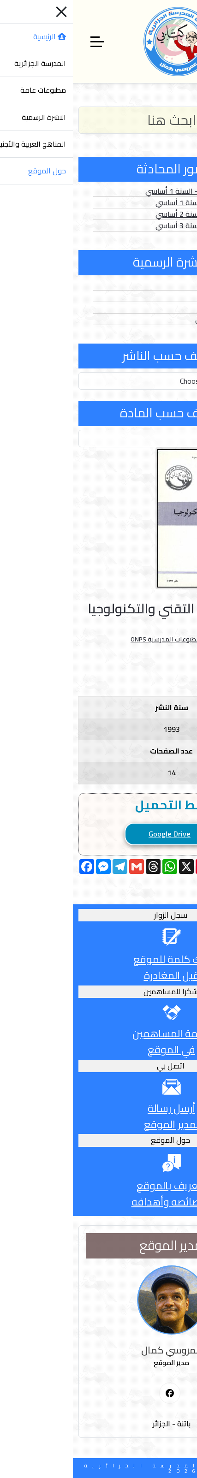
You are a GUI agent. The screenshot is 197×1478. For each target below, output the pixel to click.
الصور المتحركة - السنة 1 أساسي (122, 191)
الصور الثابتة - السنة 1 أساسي (128, 202)
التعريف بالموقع (99, 1185)
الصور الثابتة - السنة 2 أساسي (128, 214)
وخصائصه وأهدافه (99, 1201)
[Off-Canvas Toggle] (24, 41)
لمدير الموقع (98, 1124)
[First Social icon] (96, 1394)
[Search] (98, 120)
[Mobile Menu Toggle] (184, 41)
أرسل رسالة (98, 1108)
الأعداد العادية (150, 284)
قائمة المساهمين (98, 1033)
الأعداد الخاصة (150, 296)
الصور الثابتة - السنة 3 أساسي (128, 225)
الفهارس (159, 308)
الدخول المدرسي (147, 319)
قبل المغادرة (98, 975)
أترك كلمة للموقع (98, 959)
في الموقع (98, 1049)
